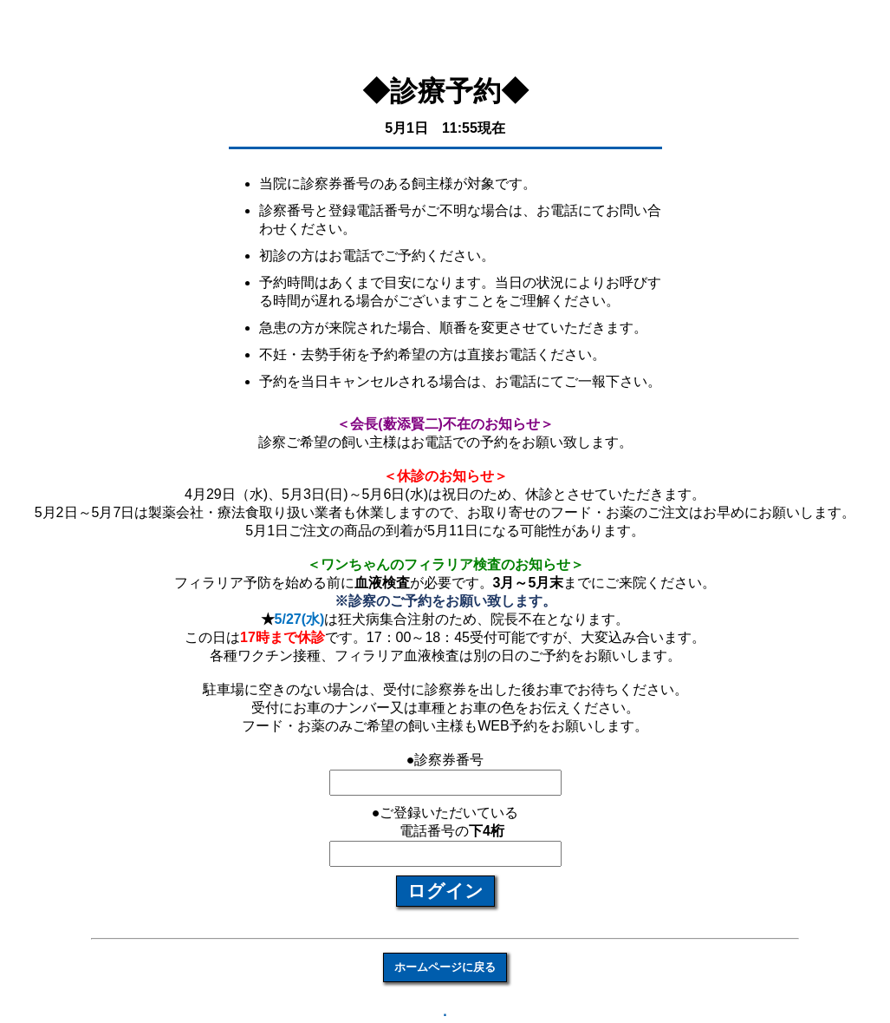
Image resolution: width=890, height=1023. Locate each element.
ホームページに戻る (445, 967)
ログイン (445, 891)
